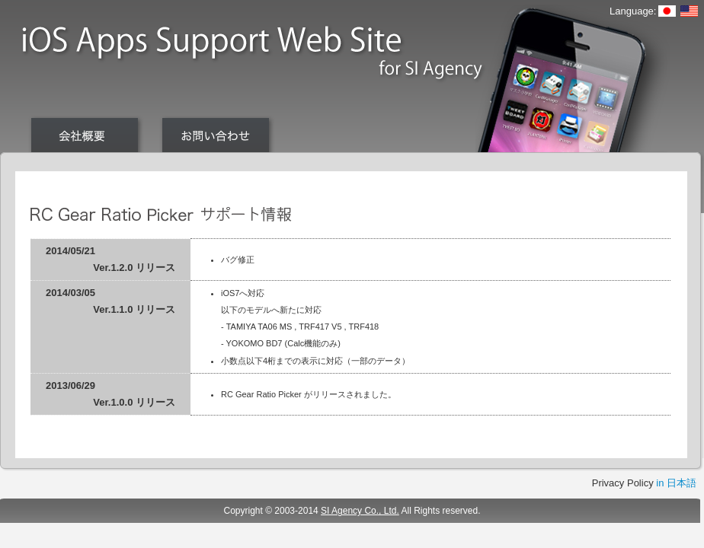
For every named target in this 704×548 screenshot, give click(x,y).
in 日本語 (676, 483)
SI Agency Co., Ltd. (360, 510)
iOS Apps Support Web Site (252, 55)
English (689, 11)
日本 (667, 11)
